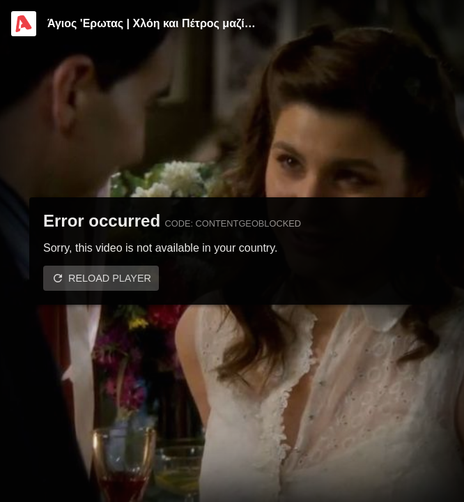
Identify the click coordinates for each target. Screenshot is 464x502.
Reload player (109, 278)
